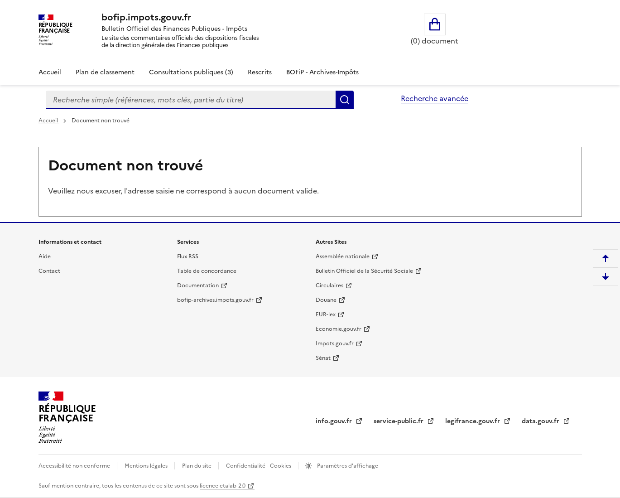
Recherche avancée (434, 98)
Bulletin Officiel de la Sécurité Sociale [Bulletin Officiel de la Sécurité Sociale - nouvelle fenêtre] (364, 271)
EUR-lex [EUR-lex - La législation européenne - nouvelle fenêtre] (326, 314)
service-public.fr (399, 421)
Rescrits (260, 72)
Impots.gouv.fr (335, 343)
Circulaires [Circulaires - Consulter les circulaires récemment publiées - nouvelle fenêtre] (329, 285)
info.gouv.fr (335, 421)
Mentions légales (147, 466)
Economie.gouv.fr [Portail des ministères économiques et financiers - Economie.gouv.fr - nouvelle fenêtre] (338, 329)
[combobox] (191, 100)
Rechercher (345, 100)
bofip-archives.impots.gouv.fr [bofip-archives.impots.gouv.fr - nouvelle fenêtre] (215, 300)
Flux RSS (187, 256)
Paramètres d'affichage (347, 466)
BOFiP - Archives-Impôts (322, 72)
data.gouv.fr (541, 421)
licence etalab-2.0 (222, 486)
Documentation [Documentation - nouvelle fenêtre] (198, 285)
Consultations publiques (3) (191, 72)
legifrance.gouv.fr (473, 421)
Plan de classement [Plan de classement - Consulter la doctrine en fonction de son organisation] (105, 72)
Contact (49, 271)
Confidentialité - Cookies (259, 466)
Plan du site (197, 466)
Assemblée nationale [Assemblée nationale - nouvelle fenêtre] (343, 256)
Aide (44, 256)
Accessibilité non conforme (74, 466)
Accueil (49, 72)
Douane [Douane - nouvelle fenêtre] (326, 300)
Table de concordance (206, 271)
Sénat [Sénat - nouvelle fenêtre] (323, 358)
